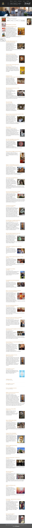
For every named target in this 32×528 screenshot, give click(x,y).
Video (24, 1)
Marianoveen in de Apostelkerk (11, 408)
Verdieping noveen (9, 379)
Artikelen (28, 1)
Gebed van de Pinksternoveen (10, 54)
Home (11, 1)
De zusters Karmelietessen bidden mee (12, 305)
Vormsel (15, 3)
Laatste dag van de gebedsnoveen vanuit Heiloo (14, 246)
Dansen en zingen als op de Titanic (11, 445)
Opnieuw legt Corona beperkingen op (12, 177)
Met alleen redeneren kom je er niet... (12, 41)
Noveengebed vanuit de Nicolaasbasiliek (12, 280)
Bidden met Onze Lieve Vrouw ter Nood (12, 392)
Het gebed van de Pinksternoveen (11, 26)
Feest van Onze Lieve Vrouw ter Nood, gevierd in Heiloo (15, 114)
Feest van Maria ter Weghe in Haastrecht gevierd (14, 151)
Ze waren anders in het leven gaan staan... (12, 64)
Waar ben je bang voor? (10, 471)
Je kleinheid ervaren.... (9, 75)
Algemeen (19, 3)
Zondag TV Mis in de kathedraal (11, 433)
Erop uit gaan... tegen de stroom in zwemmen (13, 499)
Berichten (15, 1)
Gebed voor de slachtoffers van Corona (12, 164)
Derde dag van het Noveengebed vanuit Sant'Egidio (14, 328)
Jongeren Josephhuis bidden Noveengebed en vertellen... (15, 256)
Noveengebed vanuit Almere (10, 268)
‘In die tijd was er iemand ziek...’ (11, 205)
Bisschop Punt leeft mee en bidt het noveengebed (14, 317)
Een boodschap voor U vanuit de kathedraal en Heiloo (14, 341)
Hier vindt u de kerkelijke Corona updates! (12, 139)
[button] (2, 11)
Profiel (11, 3)
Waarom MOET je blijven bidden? (11, 420)
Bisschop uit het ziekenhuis (10, 513)
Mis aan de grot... (8, 127)
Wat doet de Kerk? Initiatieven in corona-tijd (13, 233)
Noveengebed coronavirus (10, 368)
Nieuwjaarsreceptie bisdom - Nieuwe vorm (13, 457)
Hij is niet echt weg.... (9, 101)
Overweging (20, 1)
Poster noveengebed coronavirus (11, 388)
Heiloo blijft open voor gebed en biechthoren (13, 220)
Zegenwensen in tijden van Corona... (12, 354)
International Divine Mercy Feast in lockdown (13, 191)
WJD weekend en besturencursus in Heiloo (12, 88)
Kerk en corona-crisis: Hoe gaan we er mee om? (13, 290)
